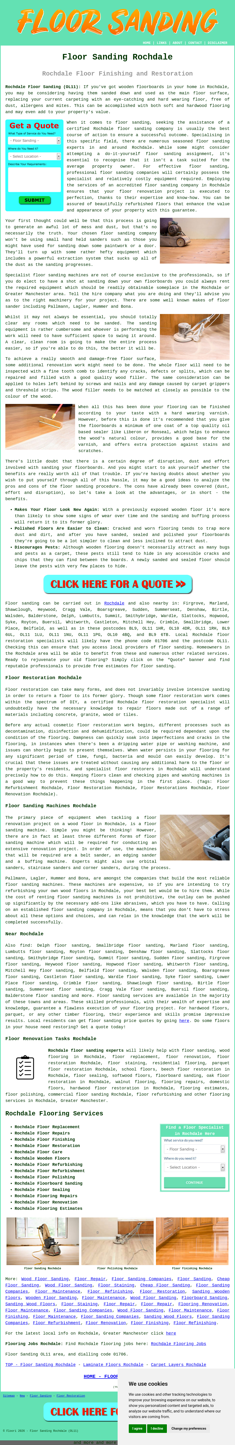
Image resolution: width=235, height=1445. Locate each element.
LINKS (161, 43)
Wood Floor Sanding (45, 1279)
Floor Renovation (106, 1323)
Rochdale (114, 603)
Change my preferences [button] (189, 1428)
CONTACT (195, 43)
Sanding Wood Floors (30, 1304)
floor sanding (116, 172)
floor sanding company (171, 185)
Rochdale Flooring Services (54, 1113)
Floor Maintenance (57, 1291)
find (25, 945)
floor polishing (24, 1094)
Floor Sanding (194, 1279)
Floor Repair (90, 1279)
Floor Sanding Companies (142, 1279)
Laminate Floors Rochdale (113, 1364)
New (22, 1396)
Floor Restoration (162, 1291)
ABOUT (177, 43)
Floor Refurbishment (57, 1323)
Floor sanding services (125, 995)
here (184, 1020)
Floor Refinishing (110, 1291)
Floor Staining (116, 1285)
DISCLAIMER (217, 43)
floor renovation (187, 1057)
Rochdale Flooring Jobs (178, 1344)
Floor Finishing (150, 1323)
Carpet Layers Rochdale (178, 1364)
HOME (147, 43)
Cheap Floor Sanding (165, 1285)
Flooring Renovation (202, 1304)
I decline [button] (157, 1428)
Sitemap (9, 1396)
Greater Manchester (83, 1100)
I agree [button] (137, 1428)
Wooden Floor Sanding (51, 1298)
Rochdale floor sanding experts (86, 1050)
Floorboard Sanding (204, 1298)
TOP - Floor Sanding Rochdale (40, 1364)
